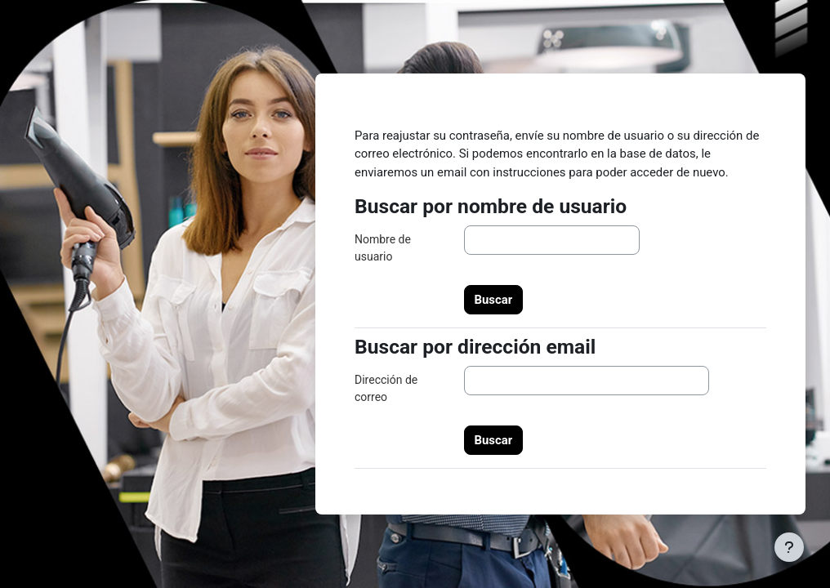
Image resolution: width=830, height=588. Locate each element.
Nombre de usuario (383, 248)
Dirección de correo (386, 388)
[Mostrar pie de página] (789, 547)
